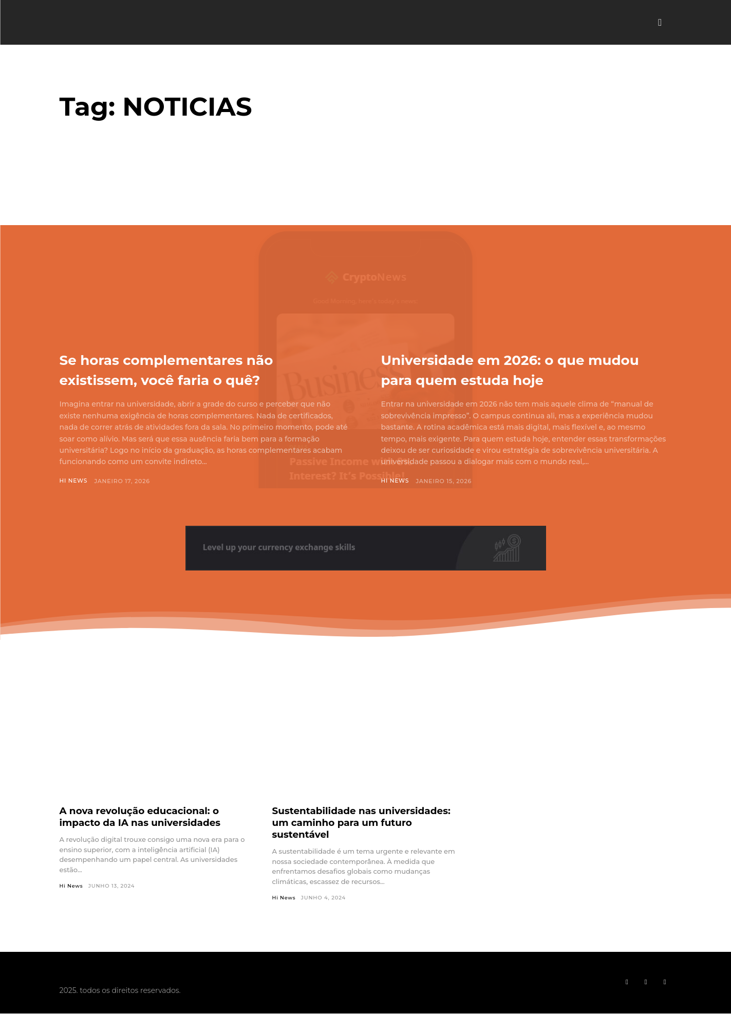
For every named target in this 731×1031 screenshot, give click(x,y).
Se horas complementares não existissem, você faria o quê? (198, 369)
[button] (660, 22)
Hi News (74, 481)
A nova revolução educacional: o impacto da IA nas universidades (147, 816)
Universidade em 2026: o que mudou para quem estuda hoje (522, 369)
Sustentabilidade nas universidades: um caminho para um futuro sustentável (360, 822)
